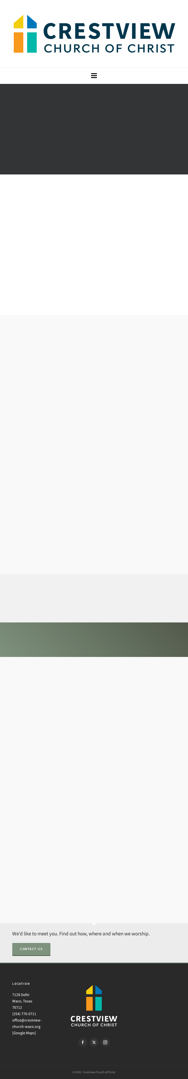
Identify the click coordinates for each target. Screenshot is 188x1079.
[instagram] (105, 1042)
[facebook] (82, 1042)
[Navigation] (94, 76)
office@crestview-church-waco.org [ (27, 1026)
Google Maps (24, 1032)
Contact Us (31, 949)
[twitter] (94, 1042)
